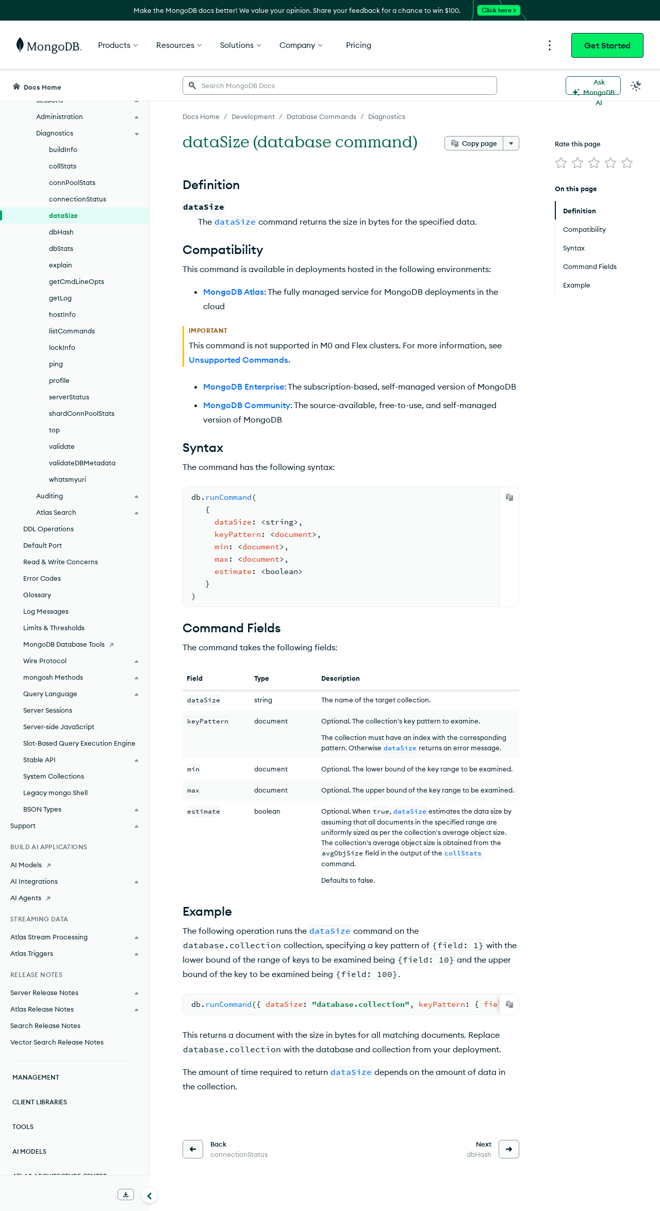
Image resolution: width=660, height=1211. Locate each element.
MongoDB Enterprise (243, 386)
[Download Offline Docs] (126, 1194)
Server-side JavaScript (58, 726)
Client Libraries (39, 1102)
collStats (62, 166)
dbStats (61, 248)
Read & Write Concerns (60, 562)
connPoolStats (72, 182)
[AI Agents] (74, 897)
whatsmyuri (67, 479)
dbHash (61, 232)
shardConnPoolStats (81, 413)
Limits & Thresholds (54, 628)
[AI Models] (74, 864)
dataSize (63, 215)
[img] (561, 163)
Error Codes (42, 578)
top (54, 430)
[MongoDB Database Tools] (74, 644)
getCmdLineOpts (76, 281)
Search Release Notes (45, 1025)
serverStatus (69, 397)
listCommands (72, 331)
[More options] (511, 143)
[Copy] (509, 497)
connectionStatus (77, 199)
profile (59, 380)
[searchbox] (340, 85)
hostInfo (62, 314)
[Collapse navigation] (149, 1195)
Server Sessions (47, 710)
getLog (60, 298)
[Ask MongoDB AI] (593, 85)
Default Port (42, 545)
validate (62, 446)
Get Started (607, 45)
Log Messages (46, 611)
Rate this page (578, 144)
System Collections (53, 776)
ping (56, 364)
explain (60, 265)
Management (35, 1077)
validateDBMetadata (82, 463)
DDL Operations (48, 529)
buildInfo (63, 149)
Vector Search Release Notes (57, 1042)
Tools (23, 1127)
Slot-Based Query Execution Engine (79, 743)
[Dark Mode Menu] (636, 85)
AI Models (29, 1151)
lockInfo (62, 347)
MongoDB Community (246, 405)
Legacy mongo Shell (55, 792)
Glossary (37, 595)
